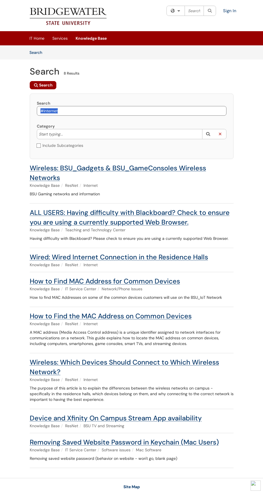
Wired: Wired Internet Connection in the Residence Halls (119, 257)
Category (46, 126)
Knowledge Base (91, 38)
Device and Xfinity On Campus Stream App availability (116, 418)
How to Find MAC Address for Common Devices (105, 281)
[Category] (66, 134)
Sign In (229, 11)
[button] (208, 134)
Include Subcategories (60, 145)
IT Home (36, 38)
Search (37, 52)
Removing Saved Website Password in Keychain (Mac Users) (124, 442)
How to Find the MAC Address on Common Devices (111, 316)
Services (60, 38)
